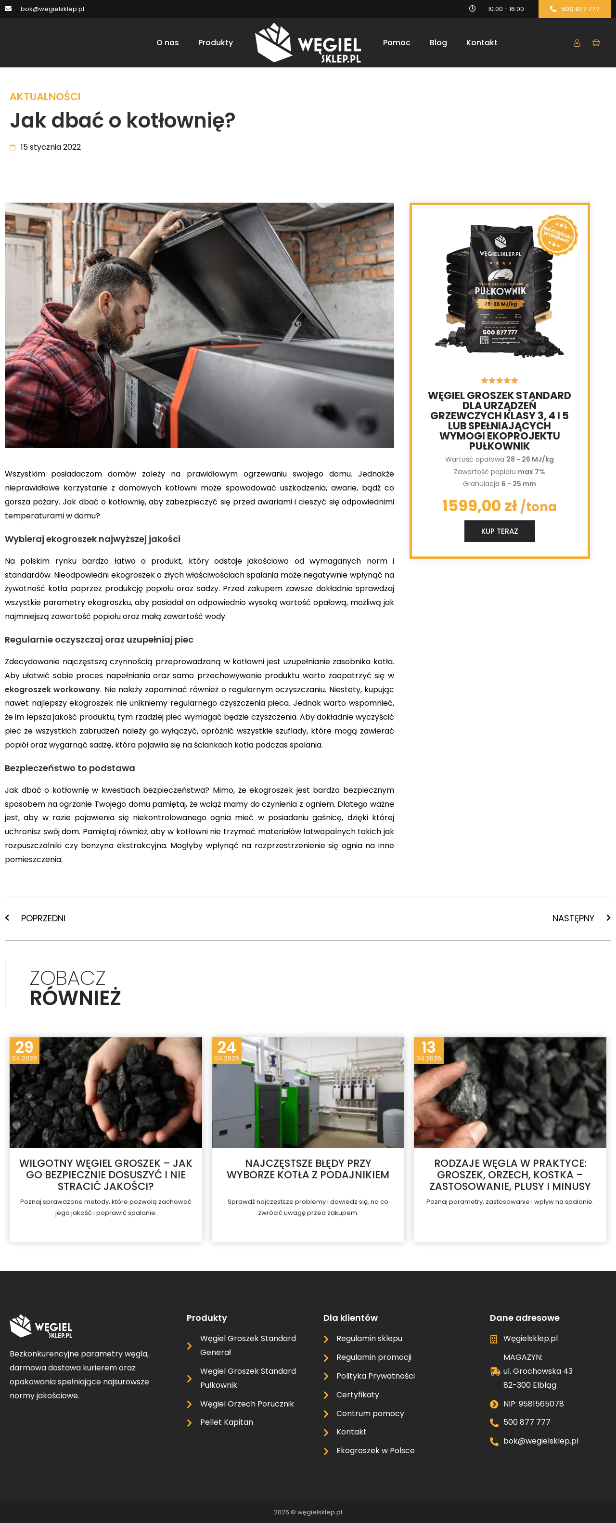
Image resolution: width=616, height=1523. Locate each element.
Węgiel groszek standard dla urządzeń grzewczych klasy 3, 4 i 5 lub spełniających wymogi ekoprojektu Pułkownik (499, 420)
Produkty (215, 42)
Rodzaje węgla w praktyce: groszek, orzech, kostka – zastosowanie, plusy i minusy (510, 1174)
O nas (167, 42)
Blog (438, 42)
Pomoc (397, 42)
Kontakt (482, 42)
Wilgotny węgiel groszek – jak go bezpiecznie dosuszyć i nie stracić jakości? (105, 1174)
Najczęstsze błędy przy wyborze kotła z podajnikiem (308, 1169)
